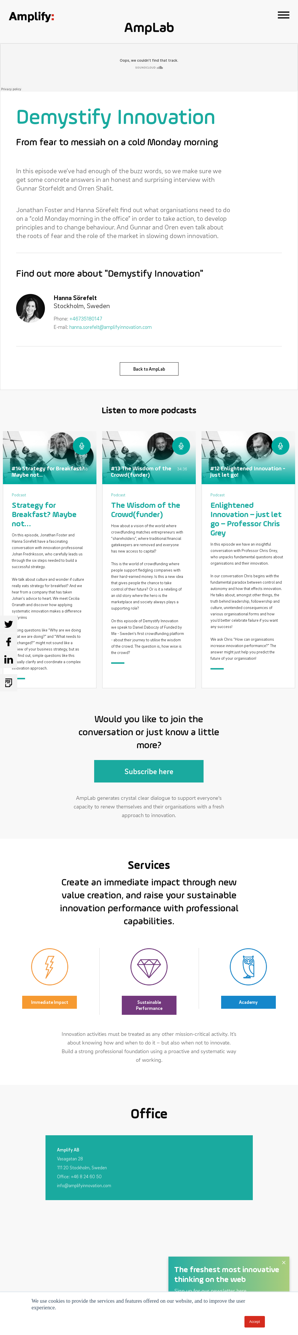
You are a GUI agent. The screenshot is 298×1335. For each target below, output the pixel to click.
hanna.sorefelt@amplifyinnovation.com (110, 327)
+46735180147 (85, 319)
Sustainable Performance (149, 1005)
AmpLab (149, 28)
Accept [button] (254, 1322)
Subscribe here (148, 771)
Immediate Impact (49, 1002)
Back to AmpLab (149, 369)
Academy (248, 1002)
